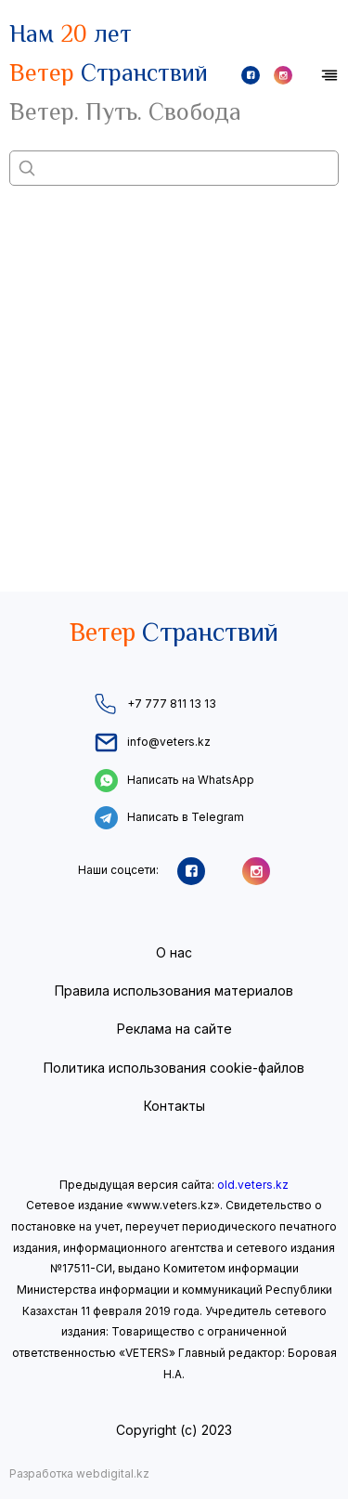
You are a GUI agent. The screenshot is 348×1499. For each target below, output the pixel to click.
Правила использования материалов (174, 990)
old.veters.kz (253, 1185)
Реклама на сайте (174, 1028)
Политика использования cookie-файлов (174, 1067)
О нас (174, 952)
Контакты (174, 1106)
